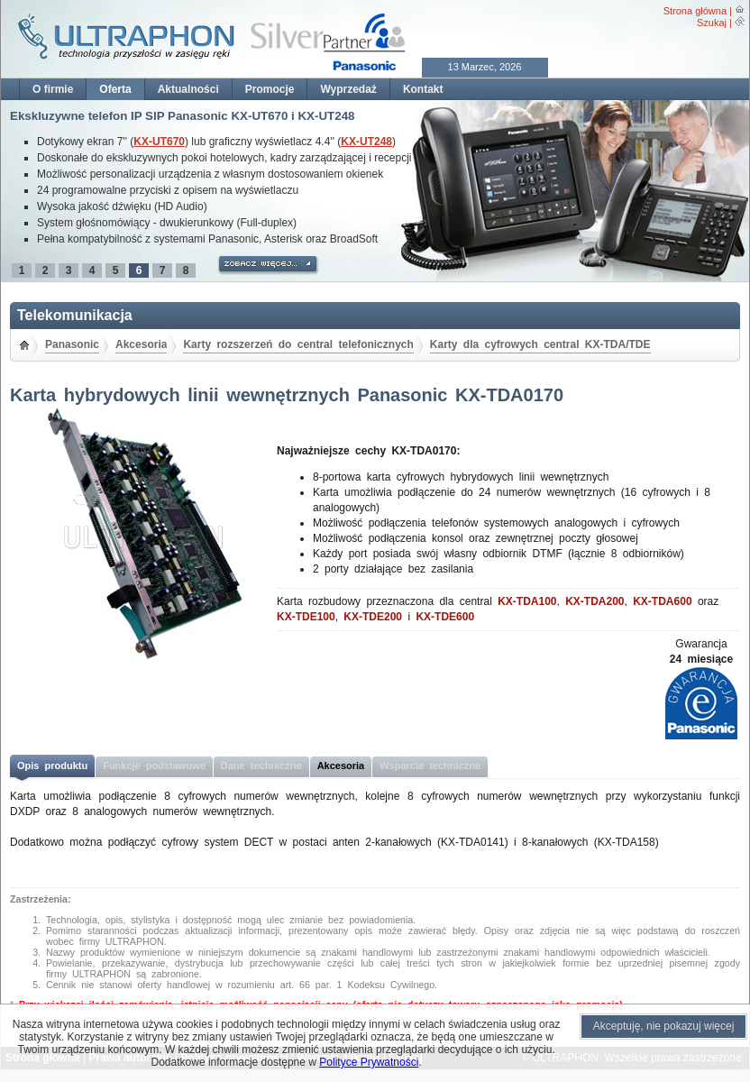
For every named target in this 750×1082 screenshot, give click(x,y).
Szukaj (712, 22)
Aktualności (188, 89)
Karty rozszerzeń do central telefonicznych (298, 344)
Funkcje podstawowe (154, 765)
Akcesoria (141, 344)
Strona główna (695, 10)
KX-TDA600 (662, 601)
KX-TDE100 (306, 616)
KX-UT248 (366, 141)
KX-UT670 (159, 141)
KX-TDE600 (445, 616)
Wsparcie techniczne (430, 765)
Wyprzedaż (348, 89)
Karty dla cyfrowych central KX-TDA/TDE (540, 344)
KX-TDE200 (372, 616)
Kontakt (423, 89)
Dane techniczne (261, 765)
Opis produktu (52, 765)
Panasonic (72, 344)
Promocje (270, 89)
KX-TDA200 (594, 601)
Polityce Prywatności (368, 1062)
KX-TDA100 (527, 601)
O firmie (52, 89)
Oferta (115, 89)
